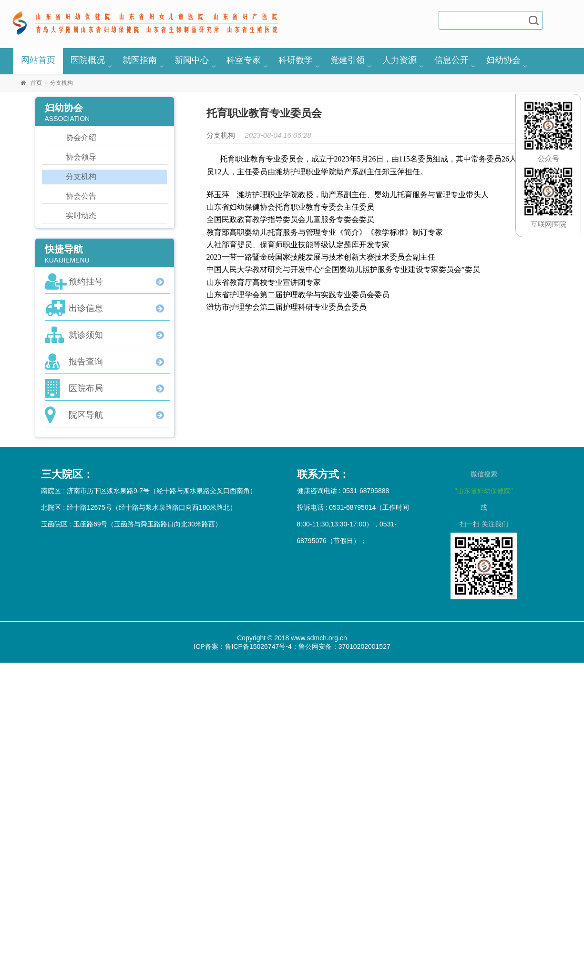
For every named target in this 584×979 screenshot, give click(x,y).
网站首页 (38, 60)
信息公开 (451, 60)
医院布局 (86, 388)
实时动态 (81, 216)
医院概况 (88, 60)
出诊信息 (86, 308)
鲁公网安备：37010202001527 (344, 646)
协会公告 (81, 196)
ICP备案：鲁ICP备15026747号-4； (246, 646)
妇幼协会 (503, 60)
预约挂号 (86, 281)
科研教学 (295, 60)
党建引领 (347, 60)
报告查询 (86, 361)
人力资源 (399, 60)
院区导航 (86, 415)
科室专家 (243, 60)
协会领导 (81, 157)
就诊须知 (86, 335)
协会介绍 (81, 137)
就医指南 (140, 60)
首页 (36, 83)
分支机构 (81, 176)
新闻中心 (191, 60)
